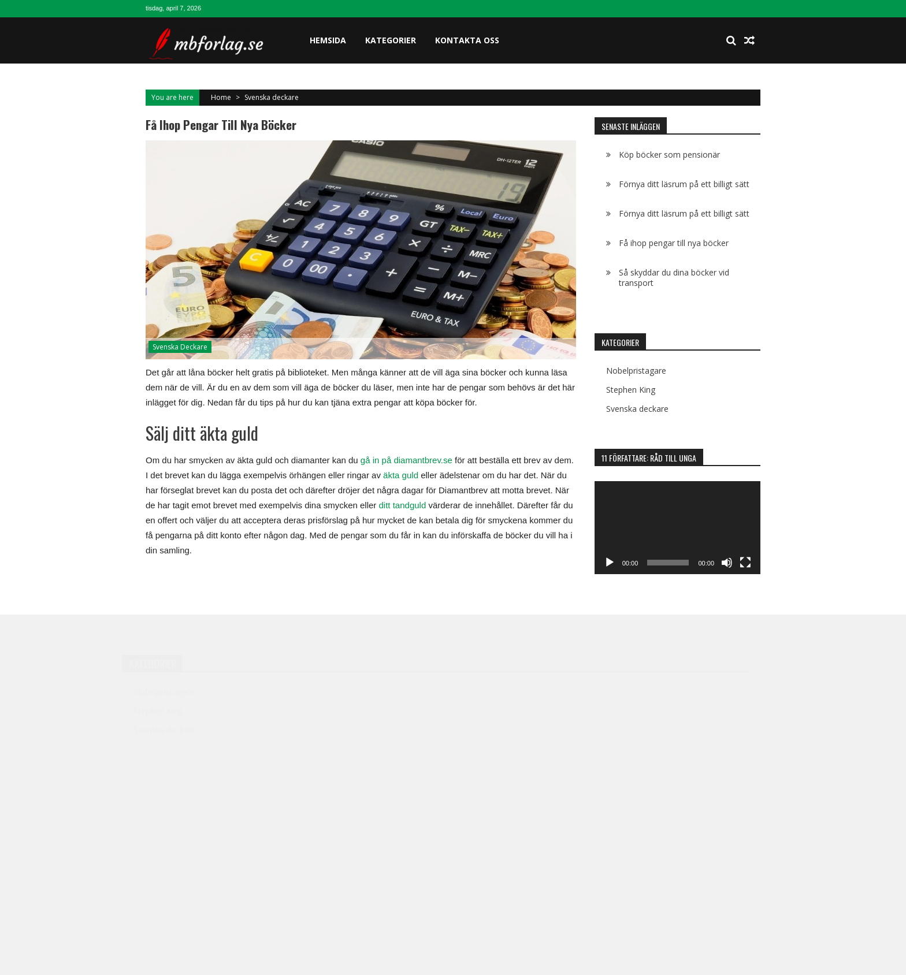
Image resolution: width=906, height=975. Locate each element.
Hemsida (328, 40)
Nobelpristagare (636, 371)
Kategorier (390, 40)
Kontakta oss (467, 40)
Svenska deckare (271, 97)
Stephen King (630, 390)
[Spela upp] (609, 562)
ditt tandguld (401, 505)
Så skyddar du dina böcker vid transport (674, 277)
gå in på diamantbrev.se (406, 460)
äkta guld (399, 475)
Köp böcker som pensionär (669, 154)
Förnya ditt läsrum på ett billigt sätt (684, 183)
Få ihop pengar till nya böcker (674, 242)
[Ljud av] (727, 562)
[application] (677, 528)
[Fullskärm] (745, 562)
